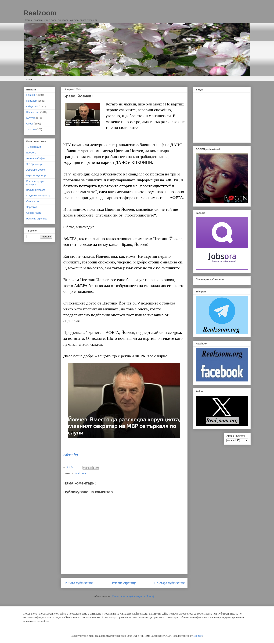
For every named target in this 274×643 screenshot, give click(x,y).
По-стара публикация (169, 583)
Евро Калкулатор (36, 175)
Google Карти (34, 212)
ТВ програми (33, 146)
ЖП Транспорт (34, 164)
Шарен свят (33, 112)
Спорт (29, 123)
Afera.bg (70, 454)
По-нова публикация (78, 583)
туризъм (31, 129)
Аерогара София (36, 169)
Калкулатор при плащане (35, 183)
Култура (30, 117)
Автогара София (35, 158)
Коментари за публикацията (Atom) (133, 596)
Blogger (197, 635)
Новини (30, 95)
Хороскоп (31, 207)
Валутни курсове (35, 190)
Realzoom (40, 13)
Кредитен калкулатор (38, 195)
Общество (32, 106)
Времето (31, 152)
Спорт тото (32, 201)
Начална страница (123, 583)
